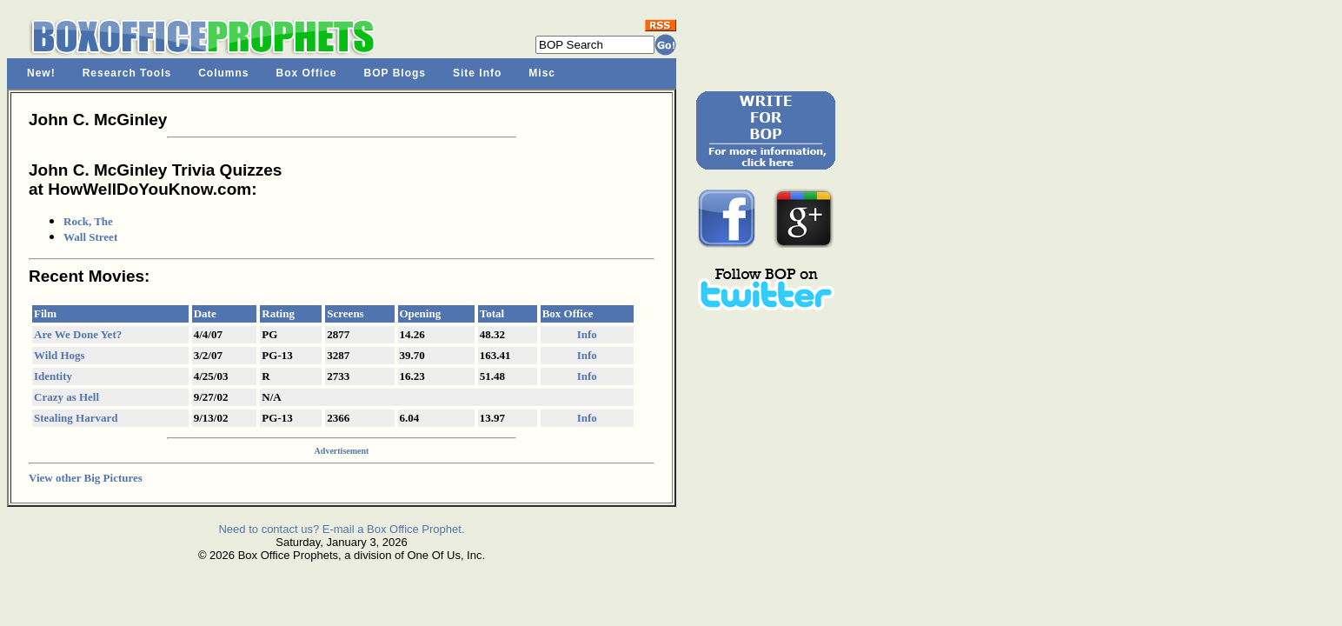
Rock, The (88, 221)
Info (587, 334)
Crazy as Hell (66, 396)
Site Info (477, 73)
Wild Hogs (59, 355)
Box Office (306, 73)
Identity (53, 376)
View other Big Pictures (86, 477)
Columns (223, 73)
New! (41, 73)
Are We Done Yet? (78, 334)
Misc (541, 73)
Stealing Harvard (75, 417)
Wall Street (90, 236)
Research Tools (127, 73)
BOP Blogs (395, 73)
